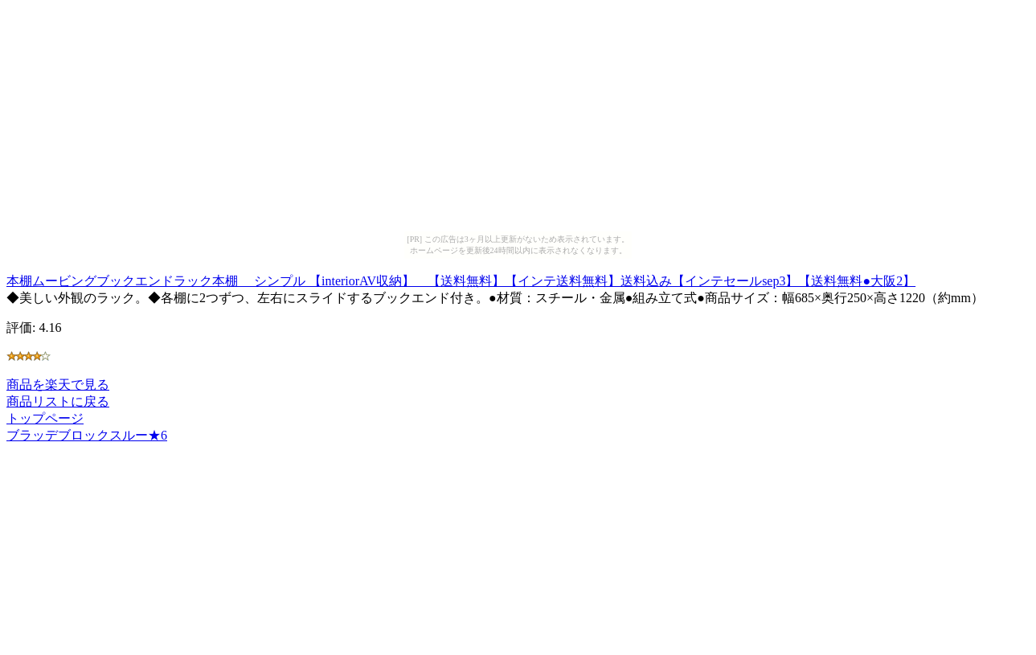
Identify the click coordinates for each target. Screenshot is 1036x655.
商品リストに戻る (57, 401)
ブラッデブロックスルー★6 (86, 435)
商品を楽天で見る (57, 384)
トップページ (45, 418)
